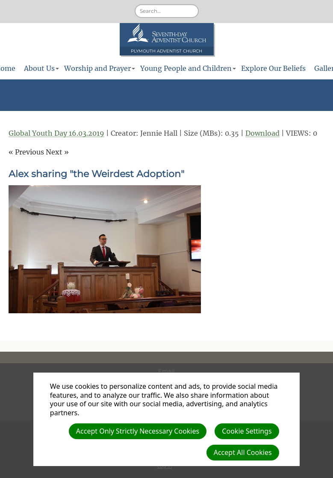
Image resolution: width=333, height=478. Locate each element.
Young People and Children (186, 68)
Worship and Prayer (97, 68)
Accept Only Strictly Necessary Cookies (137, 431)
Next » (57, 152)
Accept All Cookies (243, 452)
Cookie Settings (246, 431)
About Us (39, 68)
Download (262, 133)
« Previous (26, 152)
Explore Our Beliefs (273, 68)
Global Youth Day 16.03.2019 (56, 133)
